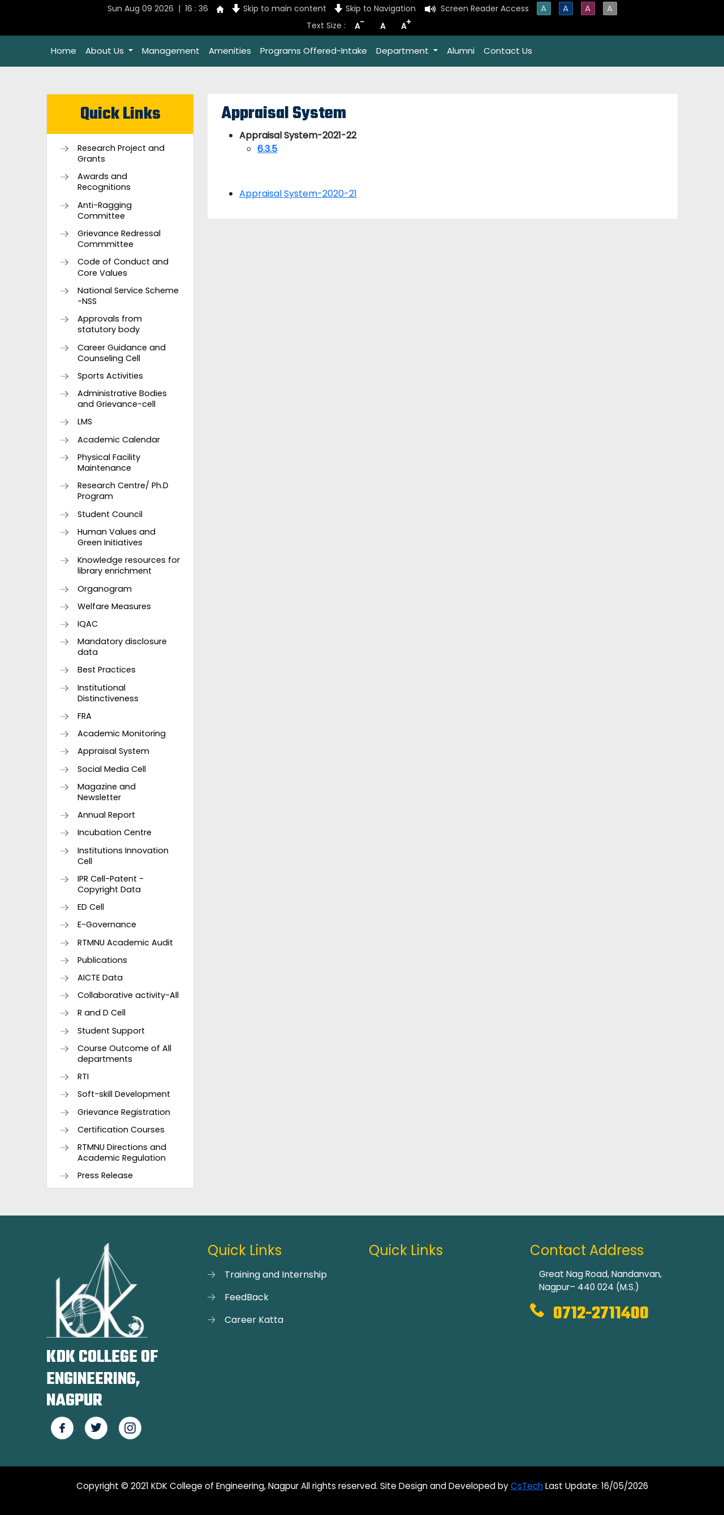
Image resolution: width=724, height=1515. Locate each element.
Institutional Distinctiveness (108, 693)
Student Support (111, 1031)
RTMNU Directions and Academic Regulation (121, 1153)
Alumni (461, 51)
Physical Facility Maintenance (108, 463)
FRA (84, 716)
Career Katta (254, 1319)
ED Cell (90, 907)
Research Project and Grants (121, 153)
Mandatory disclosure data (122, 647)
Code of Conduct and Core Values (123, 267)
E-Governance (106, 924)
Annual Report (106, 815)
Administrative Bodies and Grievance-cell (122, 399)
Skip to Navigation (381, 8)
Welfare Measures (114, 606)
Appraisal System (113, 751)
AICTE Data (100, 978)
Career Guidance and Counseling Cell (121, 353)
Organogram (104, 589)
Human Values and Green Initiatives (116, 537)
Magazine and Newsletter (106, 792)
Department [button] (403, 51)
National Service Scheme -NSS (128, 296)
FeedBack (247, 1297)
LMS (84, 421)
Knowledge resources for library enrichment (128, 565)
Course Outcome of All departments (124, 1054)
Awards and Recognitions (104, 182)
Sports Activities (110, 376)
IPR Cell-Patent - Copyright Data (110, 884)
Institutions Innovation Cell (123, 856)
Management (171, 51)
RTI (83, 1076)
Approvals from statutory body (109, 324)
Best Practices (106, 670)
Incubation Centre (114, 832)
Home (63, 51)
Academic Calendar (118, 440)
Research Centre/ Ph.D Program (123, 491)
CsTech (527, 1486)
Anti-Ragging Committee (104, 211)
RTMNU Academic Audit (125, 942)
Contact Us (508, 51)
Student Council (110, 514)
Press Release (105, 1175)
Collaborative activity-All (128, 995)
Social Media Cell (111, 769)
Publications (102, 960)
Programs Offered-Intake (313, 51)
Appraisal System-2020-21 (298, 193)
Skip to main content (284, 8)
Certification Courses (121, 1130)
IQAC (87, 624)
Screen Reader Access (485, 8)
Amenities (230, 51)
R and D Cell (101, 1013)
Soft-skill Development (123, 1094)
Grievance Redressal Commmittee (119, 239)
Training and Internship (276, 1274)
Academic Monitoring (121, 733)
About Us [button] (105, 51)
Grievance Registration (123, 1112)
